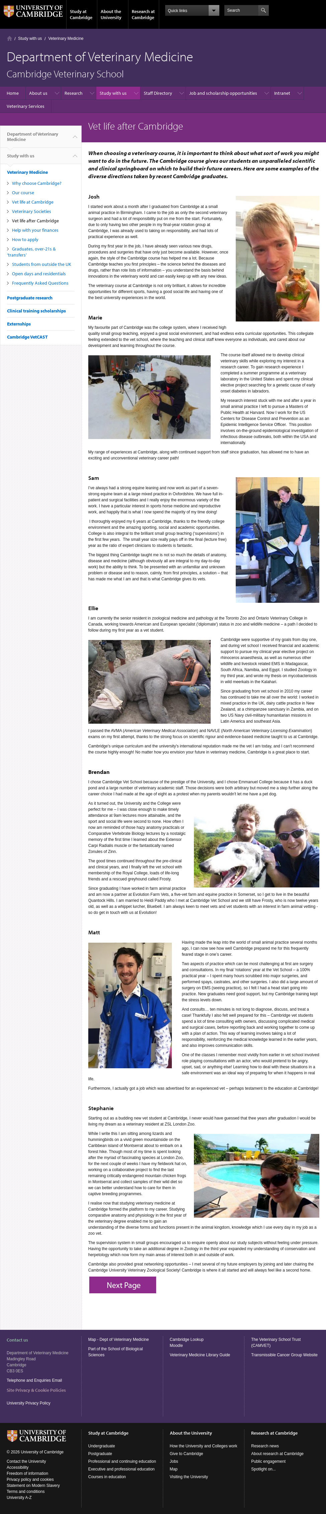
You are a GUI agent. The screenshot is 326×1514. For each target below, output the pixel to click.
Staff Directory (158, 93)
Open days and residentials (39, 274)
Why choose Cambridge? (37, 183)
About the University (111, 14)
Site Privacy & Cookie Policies (36, 1390)
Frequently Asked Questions (40, 283)
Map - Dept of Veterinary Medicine (118, 1339)
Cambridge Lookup (187, 1339)
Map (174, 1469)
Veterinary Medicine (65, 38)
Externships (19, 324)
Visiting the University (189, 1476)
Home (9, 38)
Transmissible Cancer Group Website (284, 1355)
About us (38, 93)
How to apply (25, 239)
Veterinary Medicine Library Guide (200, 1355)
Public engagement (268, 1461)
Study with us (30, 38)
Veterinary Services (25, 106)
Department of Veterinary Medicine (32, 139)
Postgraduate (100, 1453)
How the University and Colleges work (203, 1446)
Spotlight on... (263, 1469)
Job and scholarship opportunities (223, 93)
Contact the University (26, 1461)
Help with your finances (35, 230)
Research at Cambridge (143, 14)
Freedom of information (27, 1473)
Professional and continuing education (122, 1461)
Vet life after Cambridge (35, 221)
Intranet (282, 93)
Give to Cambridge (186, 1453)
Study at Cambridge (81, 14)
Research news (265, 1446)
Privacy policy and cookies (30, 1479)
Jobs (174, 1461)
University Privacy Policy (29, 1403)
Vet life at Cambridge (32, 202)
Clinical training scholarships (36, 311)
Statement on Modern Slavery (33, 1485)
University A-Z (19, 1497)
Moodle (176, 1345)
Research (74, 93)
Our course (23, 193)
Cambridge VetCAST (27, 337)
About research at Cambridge (277, 1453)
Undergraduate (101, 1446)
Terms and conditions (25, 1491)
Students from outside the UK (41, 264)
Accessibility (17, 1467)
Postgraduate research (29, 298)
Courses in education (107, 1476)
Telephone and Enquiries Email (34, 1380)
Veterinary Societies (31, 211)
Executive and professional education (121, 1469)
